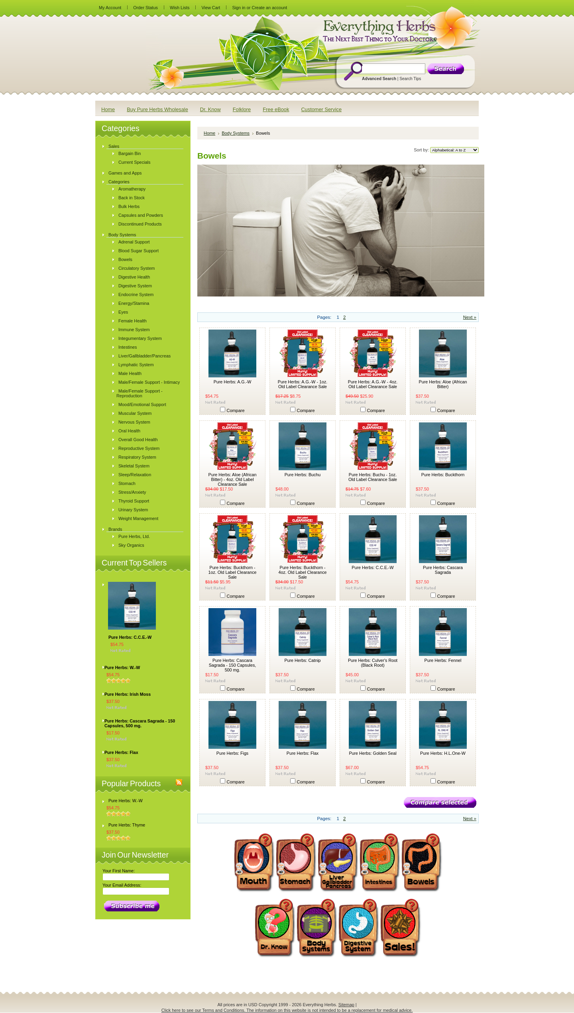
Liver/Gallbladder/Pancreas (144, 355)
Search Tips (410, 79)
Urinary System (133, 509)
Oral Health (129, 430)
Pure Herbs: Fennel (443, 660)
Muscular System (134, 413)
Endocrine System (135, 294)
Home (209, 133)
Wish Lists (180, 7)
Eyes (123, 312)
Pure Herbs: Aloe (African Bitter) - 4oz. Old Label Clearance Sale (232, 479)
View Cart (210, 7)
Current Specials (134, 162)
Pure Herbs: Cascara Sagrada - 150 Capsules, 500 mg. (139, 723)
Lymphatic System (135, 364)
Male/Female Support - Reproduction (139, 393)
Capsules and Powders (140, 215)
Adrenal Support (134, 242)
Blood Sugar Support (138, 250)
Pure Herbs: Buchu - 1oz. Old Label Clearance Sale (372, 477)
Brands (115, 529)
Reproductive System (138, 448)
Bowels (125, 259)
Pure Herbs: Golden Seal (372, 753)
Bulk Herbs (129, 206)
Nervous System (134, 422)
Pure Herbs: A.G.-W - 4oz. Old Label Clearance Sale (373, 384)
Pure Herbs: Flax (121, 752)
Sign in (238, 7)
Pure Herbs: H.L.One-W (443, 753)
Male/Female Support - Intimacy (149, 382)
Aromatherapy (131, 189)
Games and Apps (125, 173)
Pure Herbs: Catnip (302, 660)
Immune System (134, 329)
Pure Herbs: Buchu (303, 474)
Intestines (127, 347)
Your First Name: (118, 870)
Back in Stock (131, 197)
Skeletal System (133, 465)
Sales (113, 146)
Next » (469, 317)
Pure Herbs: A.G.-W (233, 381)
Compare (236, 410)
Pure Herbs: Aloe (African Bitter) (443, 384)
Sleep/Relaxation (134, 474)
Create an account (269, 7)
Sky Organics (131, 545)
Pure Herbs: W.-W (122, 667)
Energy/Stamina (133, 303)
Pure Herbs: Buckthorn (442, 474)
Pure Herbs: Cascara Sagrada (443, 570)
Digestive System (135, 285)
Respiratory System (137, 457)
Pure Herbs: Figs (232, 753)
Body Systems (122, 234)
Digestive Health (134, 277)
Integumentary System (140, 338)
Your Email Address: (122, 885)
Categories (119, 181)
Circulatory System (136, 268)
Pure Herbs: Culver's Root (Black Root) (372, 662)
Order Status (145, 7)
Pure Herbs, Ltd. (134, 536)
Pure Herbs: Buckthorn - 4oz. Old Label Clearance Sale (303, 572)
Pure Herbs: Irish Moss (127, 694)
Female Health (132, 320)
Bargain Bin (129, 153)
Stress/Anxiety (132, 492)
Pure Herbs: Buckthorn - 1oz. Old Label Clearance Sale (232, 572)
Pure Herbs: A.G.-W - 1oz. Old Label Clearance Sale (303, 384)
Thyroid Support (133, 501)
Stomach (127, 483)
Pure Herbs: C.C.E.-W (129, 637)
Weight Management (138, 518)
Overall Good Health (138, 439)
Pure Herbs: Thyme (126, 825)
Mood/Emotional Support (142, 404)
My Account (110, 7)
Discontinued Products (140, 224)
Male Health (130, 373)
